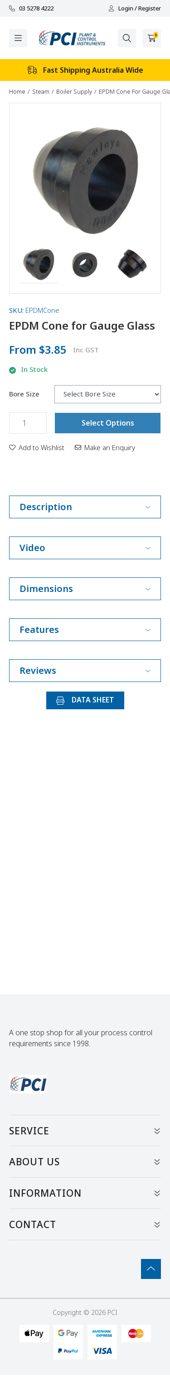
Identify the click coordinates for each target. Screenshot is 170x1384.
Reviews (85, 670)
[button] (38, 264)
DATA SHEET (85, 700)
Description (85, 507)
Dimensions (85, 588)
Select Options (108, 423)
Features (85, 629)
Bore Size (24, 394)
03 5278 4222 (31, 8)
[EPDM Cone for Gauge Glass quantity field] (28, 423)
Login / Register (134, 8)
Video (85, 548)
